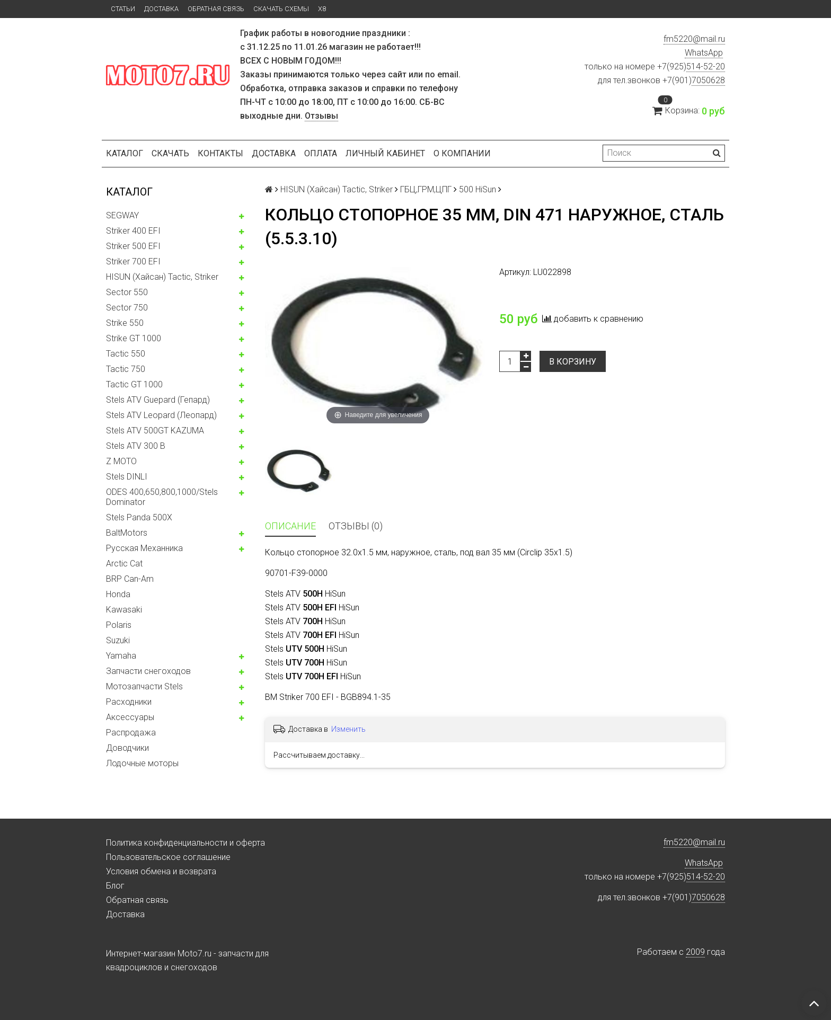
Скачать (170, 153)
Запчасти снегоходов (148, 671)
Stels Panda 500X (139, 517)
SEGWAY (122, 215)
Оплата (320, 153)
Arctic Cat (124, 563)
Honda (118, 594)
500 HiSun (477, 189)
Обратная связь (216, 9)
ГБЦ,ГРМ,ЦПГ (426, 189)
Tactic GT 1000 (134, 384)
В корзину (572, 362)
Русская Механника (144, 548)
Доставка (161, 9)
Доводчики (127, 748)
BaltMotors (126, 533)
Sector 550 (127, 292)
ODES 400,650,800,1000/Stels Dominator (162, 497)
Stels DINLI (126, 477)
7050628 (708, 80)
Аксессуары (130, 717)
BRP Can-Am (130, 579)
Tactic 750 (125, 369)
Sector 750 (127, 308)
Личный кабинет (385, 153)
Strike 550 (125, 323)
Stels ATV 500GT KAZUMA (155, 430)
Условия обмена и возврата (161, 871)
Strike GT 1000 (133, 338)
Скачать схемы (281, 9)
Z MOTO (121, 461)
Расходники (129, 702)
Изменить (348, 729)
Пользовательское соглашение (168, 857)
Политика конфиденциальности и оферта (185, 843)
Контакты (220, 153)
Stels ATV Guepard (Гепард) (158, 400)
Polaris (118, 625)
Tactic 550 (125, 354)
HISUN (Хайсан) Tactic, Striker (162, 277)
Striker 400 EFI (133, 231)
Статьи (123, 9)
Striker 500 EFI (133, 246)
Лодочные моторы (142, 763)
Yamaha (121, 656)
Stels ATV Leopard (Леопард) (161, 415)
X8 (322, 9)
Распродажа (131, 733)
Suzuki (118, 640)
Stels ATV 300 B (135, 446)
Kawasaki (124, 610)
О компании (462, 153)
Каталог (124, 153)
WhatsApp (704, 53)
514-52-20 (705, 66)
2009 (695, 952)
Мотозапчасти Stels (144, 686)
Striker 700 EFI (133, 261)
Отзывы (321, 116)
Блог (115, 886)
